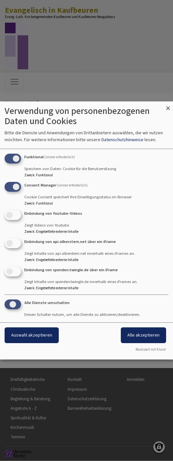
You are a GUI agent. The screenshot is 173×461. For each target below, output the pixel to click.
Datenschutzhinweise (122, 140)
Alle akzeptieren (143, 335)
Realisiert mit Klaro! (151, 349)
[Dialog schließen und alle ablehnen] (168, 105)
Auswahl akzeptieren (31, 335)
